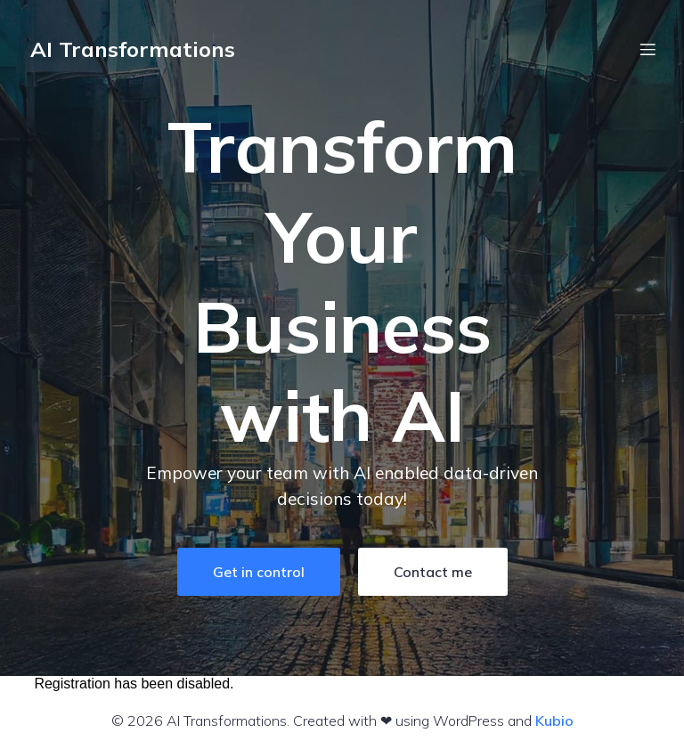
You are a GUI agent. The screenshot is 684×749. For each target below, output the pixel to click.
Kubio (554, 720)
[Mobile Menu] (647, 49)
